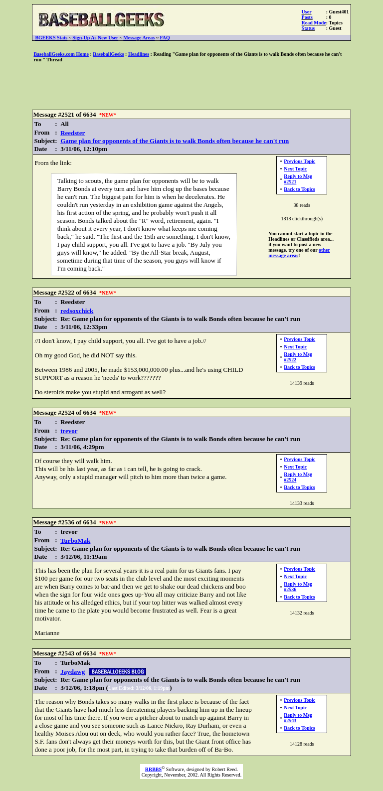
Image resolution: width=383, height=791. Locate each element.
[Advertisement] (191, 87)
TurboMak (75, 540)
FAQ (165, 37)
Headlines (138, 54)
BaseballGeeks (108, 54)
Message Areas (139, 37)
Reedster (72, 133)
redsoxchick (76, 311)
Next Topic (295, 168)
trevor (68, 431)
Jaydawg (72, 671)
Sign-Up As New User (95, 37)
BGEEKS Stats (51, 37)
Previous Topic (299, 161)
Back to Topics (299, 189)
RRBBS (153, 769)
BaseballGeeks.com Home (61, 54)
